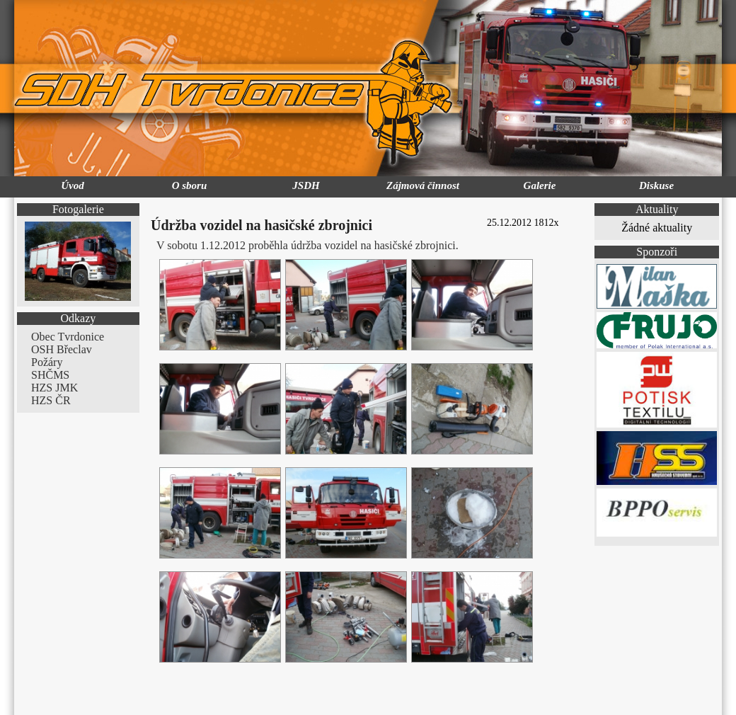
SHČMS (50, 375)
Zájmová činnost (422, 185)
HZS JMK (54, 388)
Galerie (540, 185)
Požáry (46, 362)
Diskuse (656, 185)
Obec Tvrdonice (67, 337)
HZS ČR (51, 400)
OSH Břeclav (61, 349)
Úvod (72, 185)
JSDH (305, 185)
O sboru (189, 185)
